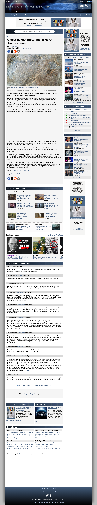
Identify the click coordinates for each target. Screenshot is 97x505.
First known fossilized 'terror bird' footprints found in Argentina (50, 215)
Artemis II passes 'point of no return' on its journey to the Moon (81, 146)
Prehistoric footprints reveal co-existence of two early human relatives (25, 205)
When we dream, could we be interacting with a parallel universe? (81, 76)
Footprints (14, 174)
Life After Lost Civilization (43, 438)
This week (68, 109)
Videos (23, 12)
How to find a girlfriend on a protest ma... (19, 438)
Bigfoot (73, 119)
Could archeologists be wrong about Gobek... (49, 436)
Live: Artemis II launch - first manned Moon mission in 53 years (80, 166)
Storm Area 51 (75, 113)
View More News (78, 102)
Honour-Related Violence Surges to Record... (21, 444)
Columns (34, 12)
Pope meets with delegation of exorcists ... (48, 443)
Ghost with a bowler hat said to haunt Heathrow (23, 228)
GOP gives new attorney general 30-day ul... (21, 436)
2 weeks (74, 57)
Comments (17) (27, 170)
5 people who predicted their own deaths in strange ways (18, 257)
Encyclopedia (55, 492)
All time (86, 109)
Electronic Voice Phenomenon (80, 117)
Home (7, 12)
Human (21, 174)
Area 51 (73, 128)
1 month (87, 57)
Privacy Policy (43, 502)
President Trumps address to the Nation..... (20, 434)
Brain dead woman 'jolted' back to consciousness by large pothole (81, 97)
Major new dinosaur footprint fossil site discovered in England (51, 197)
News (12, 12)
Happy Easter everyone (43, 446)
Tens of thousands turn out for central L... (20, 443)
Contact (81, 1)
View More (77, 130)
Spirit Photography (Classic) (80, 122)
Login (82, 15)
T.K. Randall (13, 46)
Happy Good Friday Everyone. (45, 444)
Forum (18, 12)
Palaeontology (29, 15)
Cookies (53, 502)
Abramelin (19, 275)
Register (88, 15)
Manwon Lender (22, 356)
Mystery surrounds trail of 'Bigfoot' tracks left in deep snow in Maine (24, 197)
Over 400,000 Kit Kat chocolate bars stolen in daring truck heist (80, 83)
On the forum (12, 427)
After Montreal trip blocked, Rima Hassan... (20, 446)
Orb (72, 111)
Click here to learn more (13, 420)
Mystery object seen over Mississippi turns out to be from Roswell (81, 62)
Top (42, 488)
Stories (29, 12)
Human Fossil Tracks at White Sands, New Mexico (25, 87)
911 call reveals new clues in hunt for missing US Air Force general (81, 139)
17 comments (26, 48)
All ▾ (19, 31)
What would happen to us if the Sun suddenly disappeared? (81, 153)
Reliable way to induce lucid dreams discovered (43, 228)
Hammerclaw (21, 304)
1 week (67, 57)
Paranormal (74, 120)
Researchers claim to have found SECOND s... (49, 432)
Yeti (72, 126)
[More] (27, 370)
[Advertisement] (34, 126)
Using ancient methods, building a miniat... (48, 434)
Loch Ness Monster (77, 124)
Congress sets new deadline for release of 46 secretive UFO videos (81, 90)
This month (77, 109)
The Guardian (17, 170)
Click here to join (23, 454)
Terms (34, 502)
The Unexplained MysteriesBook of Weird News (24, 408)
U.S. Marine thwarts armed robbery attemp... (21, 432)
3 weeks (81, 57)
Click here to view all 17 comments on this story (34, 385)
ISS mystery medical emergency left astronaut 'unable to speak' (80, 69)
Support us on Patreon (55, 407)
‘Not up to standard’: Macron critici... (18, 448)
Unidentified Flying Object (79, 115)
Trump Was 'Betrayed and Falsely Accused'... (49, 448)
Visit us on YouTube (55, 235)
